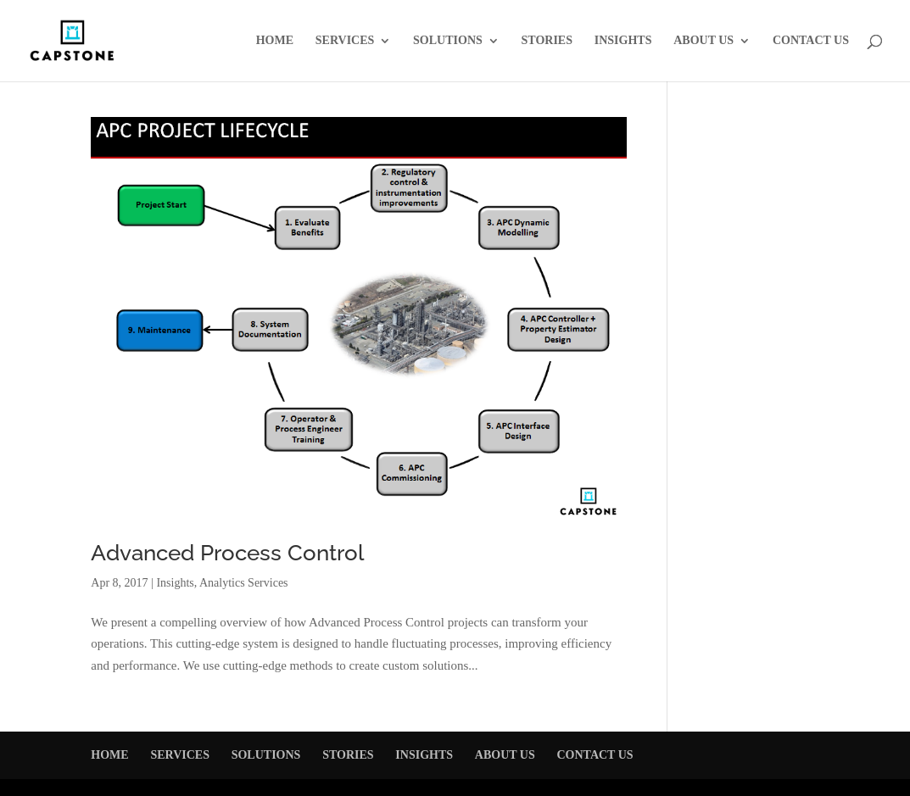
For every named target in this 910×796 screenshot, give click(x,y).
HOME (274, 41)
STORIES (547, 41)
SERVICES (345, 41)
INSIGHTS (623, 41)
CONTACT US (811, 41)
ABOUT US (703, 41)
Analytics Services (243, 582)
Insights (174, 582)
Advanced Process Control (227, 552)
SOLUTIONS (448, 41)
